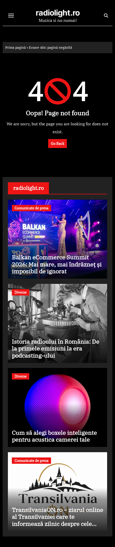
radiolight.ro (58, 12)
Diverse (20, 292)
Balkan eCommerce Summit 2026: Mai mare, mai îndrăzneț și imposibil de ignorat (57, 264)
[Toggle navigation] (11, 15)
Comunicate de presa (31, 207)
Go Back (57, 143)
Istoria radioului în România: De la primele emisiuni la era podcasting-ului (55, 348)
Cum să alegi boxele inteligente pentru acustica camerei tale (54, 436)
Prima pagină (15, 47)
